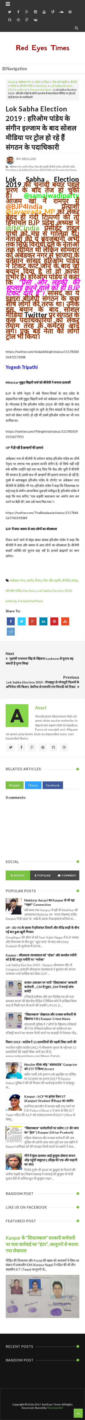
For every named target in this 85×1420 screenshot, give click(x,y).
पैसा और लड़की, (42, 166)
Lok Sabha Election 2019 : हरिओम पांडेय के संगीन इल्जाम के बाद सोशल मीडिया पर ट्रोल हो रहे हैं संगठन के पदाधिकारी (41, 128)
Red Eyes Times (42, 47)
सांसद (13, 85)
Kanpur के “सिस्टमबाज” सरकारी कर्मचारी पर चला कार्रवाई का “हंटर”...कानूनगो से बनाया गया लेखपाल (42, 1244)
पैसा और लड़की (59, 82)
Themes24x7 (55, 1408)
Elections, (11, 169)
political (22, 89)
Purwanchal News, (66, 169)
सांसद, (59, 166)
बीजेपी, (52, 166)
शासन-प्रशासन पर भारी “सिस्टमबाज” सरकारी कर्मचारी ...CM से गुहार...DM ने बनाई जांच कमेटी (50, 987)
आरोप (37, 82)
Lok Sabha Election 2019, (31, 169)
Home (12, 82)
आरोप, (25, 166)
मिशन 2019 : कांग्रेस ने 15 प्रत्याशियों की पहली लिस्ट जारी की (41, 1042)
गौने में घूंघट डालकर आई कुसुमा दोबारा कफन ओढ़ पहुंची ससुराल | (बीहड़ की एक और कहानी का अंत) (50, 1160)
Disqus (33, 785)
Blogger (14, 785)
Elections (41, 85)
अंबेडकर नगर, (16, 166)
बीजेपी (73, 82)
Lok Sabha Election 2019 (54, 591)
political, (50, 169)
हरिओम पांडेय (26, 85)
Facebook (53, 785)
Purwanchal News (41, 89)
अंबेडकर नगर (24, 82)
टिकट (46, 82)
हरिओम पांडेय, (68, 166)
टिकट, (31, 166)
